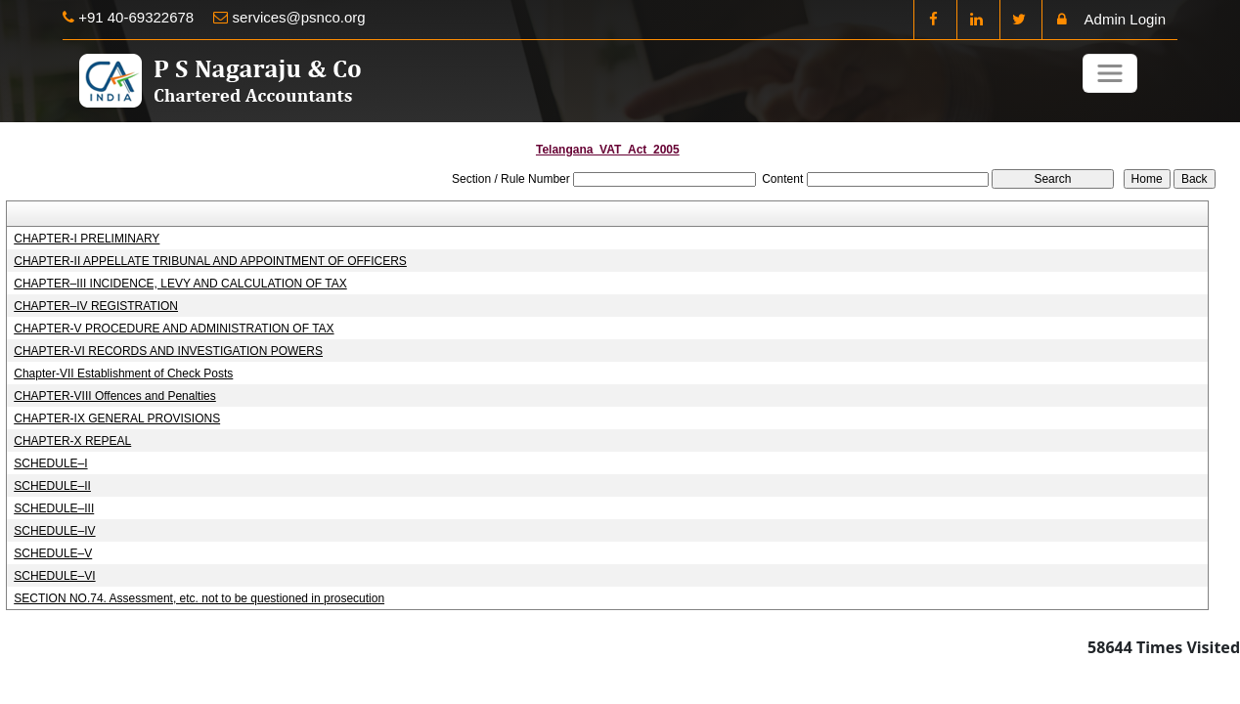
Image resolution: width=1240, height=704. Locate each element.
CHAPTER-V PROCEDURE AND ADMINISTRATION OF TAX (173, 328)
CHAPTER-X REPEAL (72, 441)
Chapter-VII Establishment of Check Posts (123, 373)
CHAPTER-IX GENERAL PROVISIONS (117, 418)
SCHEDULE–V (53, 553)
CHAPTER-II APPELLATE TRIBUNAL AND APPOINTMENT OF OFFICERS (210, 261)
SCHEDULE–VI (54, 576)
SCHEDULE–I (50, 463)
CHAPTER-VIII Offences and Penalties (115, 396)
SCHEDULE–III (54, 508)
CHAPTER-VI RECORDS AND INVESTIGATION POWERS (168, 351)
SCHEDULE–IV (54, 531)
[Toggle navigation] (1110, 73)
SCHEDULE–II (52, 486)
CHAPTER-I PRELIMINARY (86, 238)
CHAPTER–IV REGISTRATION (96, 306)
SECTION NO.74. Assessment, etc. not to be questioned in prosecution (199, 598)
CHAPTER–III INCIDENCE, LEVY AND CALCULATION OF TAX (180, 283)
